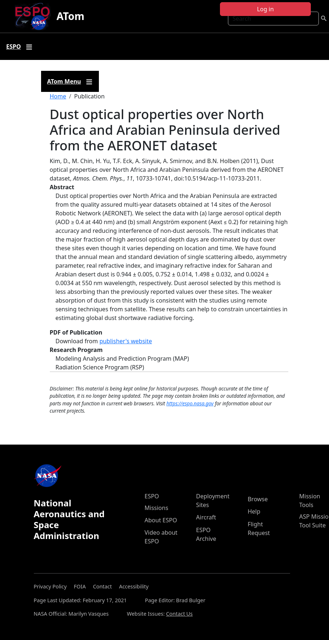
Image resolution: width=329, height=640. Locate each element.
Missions (156, 508)
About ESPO (161, 520)
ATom (70, 16)
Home (58, 96)
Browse (258, 499)
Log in (265, 9)
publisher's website (125, 341)
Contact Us (179, 613)
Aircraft (206, 517)
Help (254, 511)
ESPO (152, 496)
